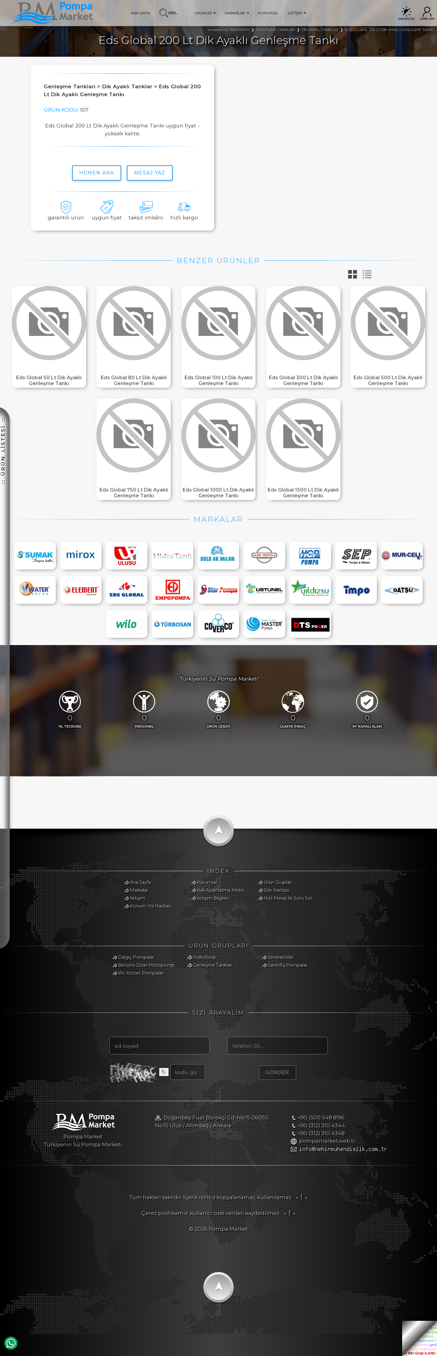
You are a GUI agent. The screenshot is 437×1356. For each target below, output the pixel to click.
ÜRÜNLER (205, 13)
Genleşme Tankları (212, 965)
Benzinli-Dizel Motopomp (146, 965)
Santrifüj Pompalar (287, 965)
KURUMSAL (268, 13)
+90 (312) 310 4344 (321, 1125)
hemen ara (96, 173)
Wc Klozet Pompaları (141, 973)
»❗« (300, 1197)
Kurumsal (207, 882)
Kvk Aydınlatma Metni (220, 890)
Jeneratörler (280, 957)
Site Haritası (276, 890)
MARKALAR (237, 13)
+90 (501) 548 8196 (321, 1117)
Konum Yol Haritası (150, 906)
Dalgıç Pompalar (136, 957)
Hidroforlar (204, 957)
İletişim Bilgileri (213, 898)
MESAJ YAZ (149, 173)
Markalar (139, 890)
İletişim (137, 898)
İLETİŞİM (297, 13)
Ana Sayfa (140, 882)
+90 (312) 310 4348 (321, 1133)
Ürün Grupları (278, 882)
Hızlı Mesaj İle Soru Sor (288, 898)
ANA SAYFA (140, 13)
